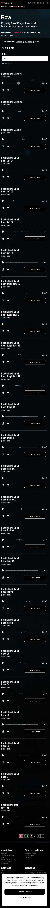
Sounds (15, 7)
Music (2, 7)
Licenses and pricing (8, 855)
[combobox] (25, 58)
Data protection (6, 861)
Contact (4, 853)
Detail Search (9, 7)
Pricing (23, 7)
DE (45, 3)
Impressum (4, 864)
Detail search (29, 855)
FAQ (2, 873)
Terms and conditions (8, 859)
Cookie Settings (25, 897)
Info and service (6, 871)
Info (19, 7)
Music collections (30, 853)
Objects (28, 42)
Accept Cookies (25, 892)
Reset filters (7, 63)
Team (3, 857)
